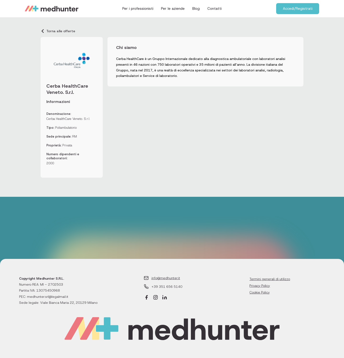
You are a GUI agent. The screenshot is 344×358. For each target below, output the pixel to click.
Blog (196, 8)
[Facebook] (146, 298)
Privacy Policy (259, 285)
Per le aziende (173, 8)
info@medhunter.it (165, 278)
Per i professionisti (137, 8)
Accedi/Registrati (297, 8)
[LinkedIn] (164, 298)
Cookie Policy (259, 292)
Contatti (214, 8)
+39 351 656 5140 (166, 286)
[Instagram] (155, 298)
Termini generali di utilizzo (269, 279)
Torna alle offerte (58, 31)
